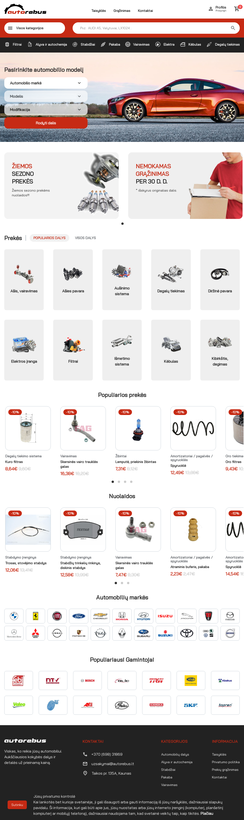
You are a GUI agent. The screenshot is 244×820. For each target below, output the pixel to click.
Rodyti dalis (46, 123)
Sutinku (17, 805)
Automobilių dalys (175, 754)
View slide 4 (131, 482)
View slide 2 (119, 482)
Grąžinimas (121, 11)
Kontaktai (145, 11)
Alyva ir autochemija (176, 762)
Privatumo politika (226, 762)
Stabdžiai (168, 769)
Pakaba (166, 777)
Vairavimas (169, 785)
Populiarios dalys (49, 238)
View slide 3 (125, 482)
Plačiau (207, 813)
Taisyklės (98, 11)
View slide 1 (122, 223)
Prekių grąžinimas (225, 769)
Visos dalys (85, 238)
